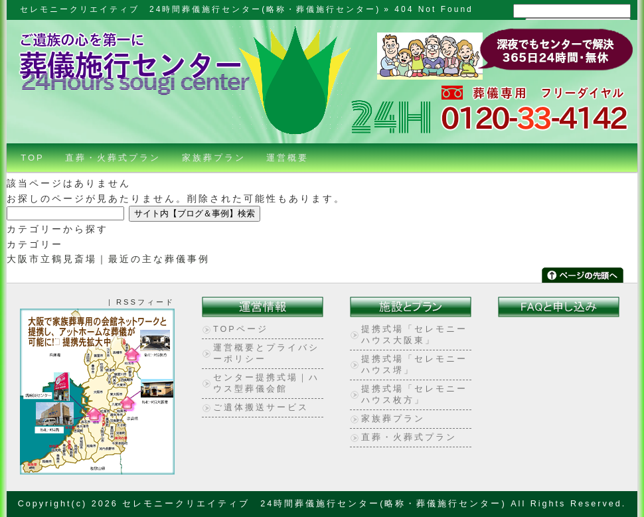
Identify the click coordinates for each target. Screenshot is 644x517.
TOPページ (240, 329)
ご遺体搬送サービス (261, 407)
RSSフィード (145, 302)
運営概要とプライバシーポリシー (266, 353)
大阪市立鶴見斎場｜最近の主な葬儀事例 (108, 259)
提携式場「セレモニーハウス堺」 (414, 364)
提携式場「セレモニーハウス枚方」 (414, 394)
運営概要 (287, 158)
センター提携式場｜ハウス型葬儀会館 (266, 383)
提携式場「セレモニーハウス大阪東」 (414, 335)
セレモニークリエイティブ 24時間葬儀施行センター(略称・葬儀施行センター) (200, 9)
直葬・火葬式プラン (113, 158)
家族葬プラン (214, 158)
